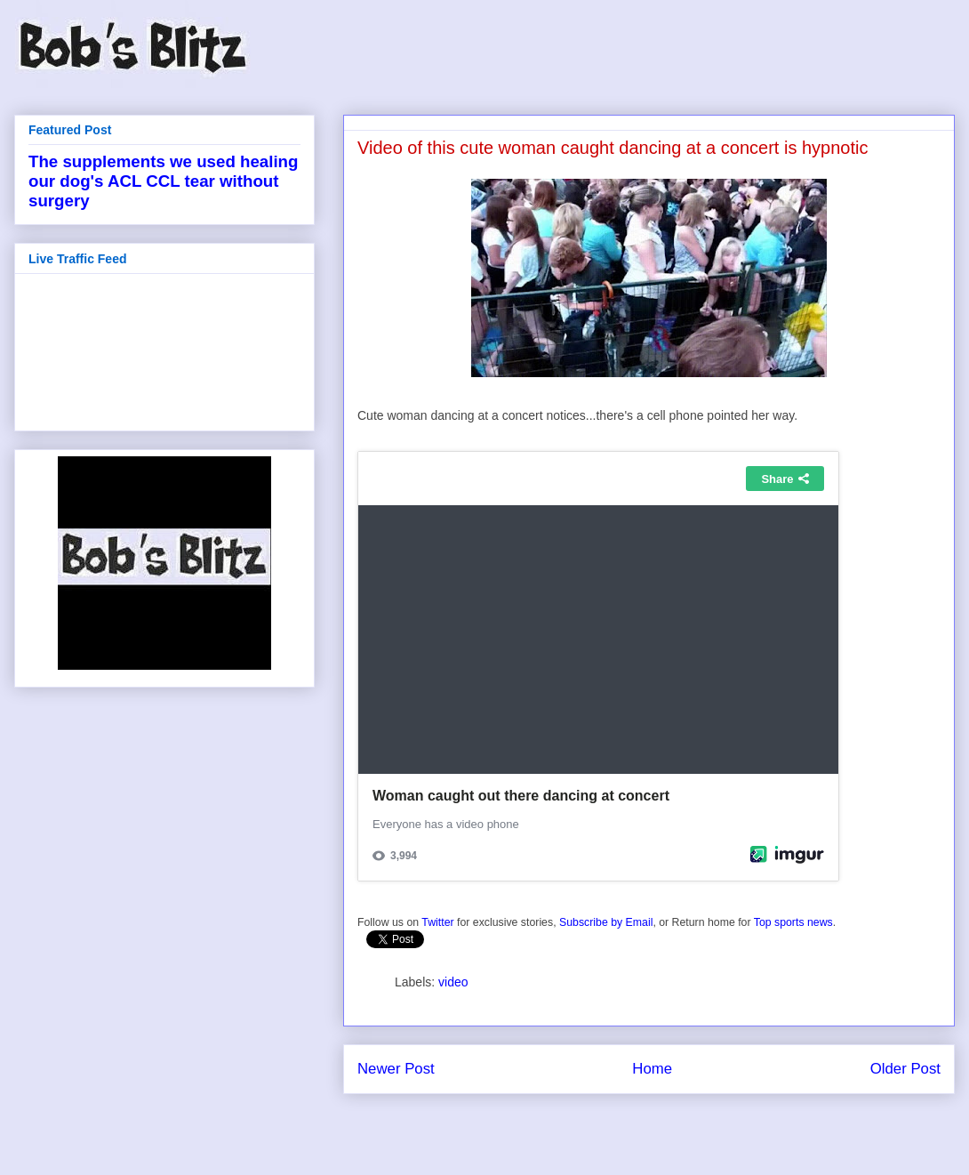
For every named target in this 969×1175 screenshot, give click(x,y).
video (453, 982)
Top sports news (793, 922)
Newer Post (396, 1068)
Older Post (905, 1068)
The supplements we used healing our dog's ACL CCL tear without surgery (163, 181)
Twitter (437, 922)
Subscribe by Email (606, 922)
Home (652, 1068)
